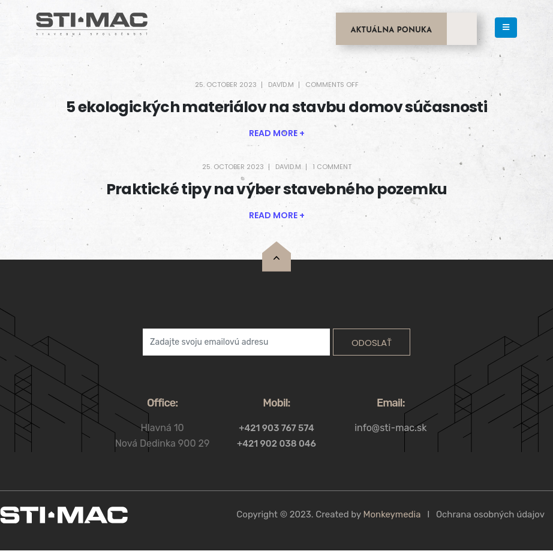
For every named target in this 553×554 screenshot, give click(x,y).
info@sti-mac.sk (390, 427)
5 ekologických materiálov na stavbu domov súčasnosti (276, 107)
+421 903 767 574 (276, 428)
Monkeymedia (392, 514)
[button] (276, 133)
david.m (281, 84)
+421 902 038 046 (276, 443)
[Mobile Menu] (506, 27)
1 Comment (331, 166)
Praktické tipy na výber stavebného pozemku (276, 189)
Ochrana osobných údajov (490, 514)
